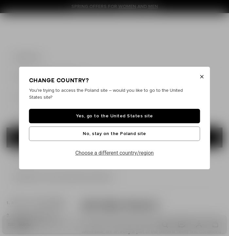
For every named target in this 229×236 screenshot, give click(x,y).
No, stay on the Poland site (114, 133)
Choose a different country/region (114, 153)
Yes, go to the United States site (114, 116)
